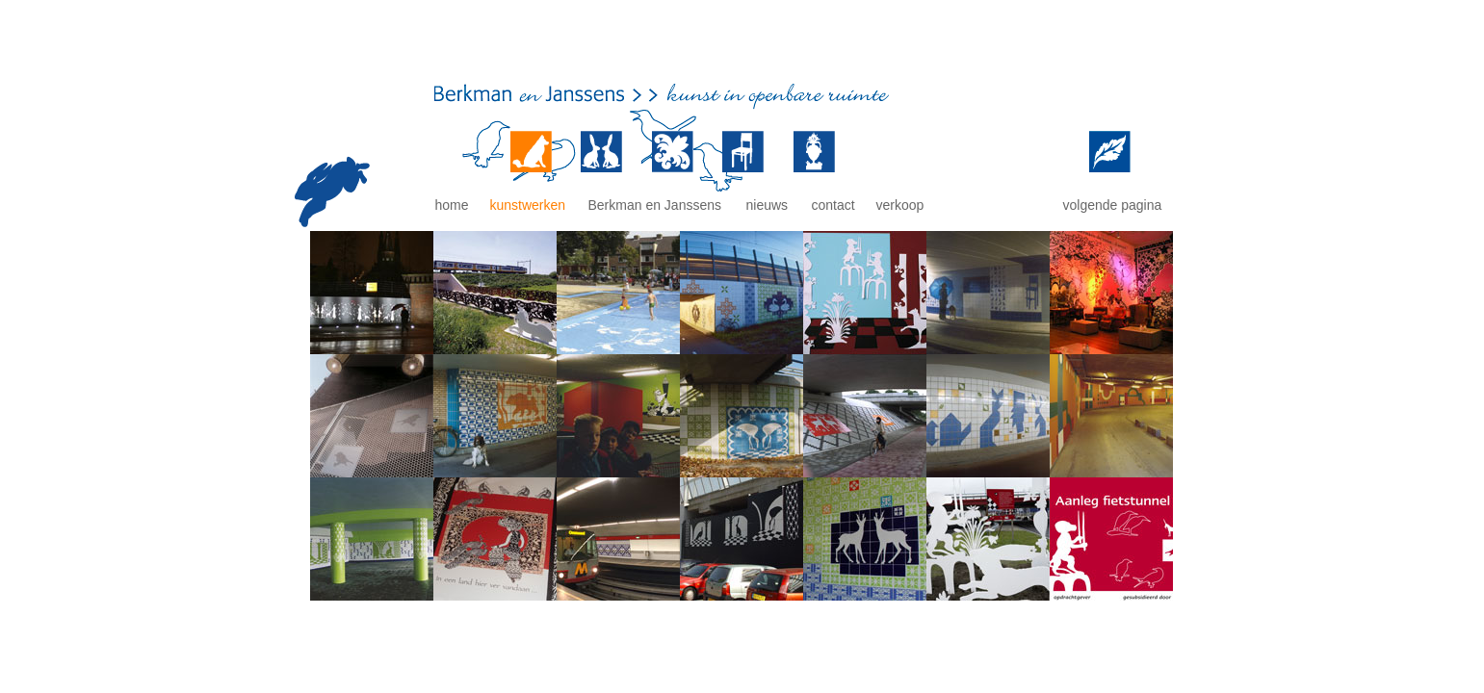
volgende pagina (1112, 205)
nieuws (767, 205)
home (452, 205)
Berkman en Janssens (655, 205)
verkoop (900, 205)
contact (833, 205)
